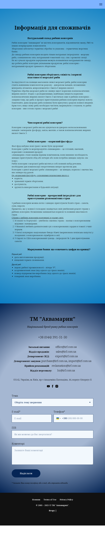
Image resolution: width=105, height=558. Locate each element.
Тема (15, 395)
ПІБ (14, 427)
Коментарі (18, 443)
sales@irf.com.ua (66, 351)
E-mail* (16, 411)
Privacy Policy (66, 499)
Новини (36, 499)
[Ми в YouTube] (48, 386)
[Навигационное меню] (100, 4)
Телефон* (59, 411)
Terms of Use (50, 499)
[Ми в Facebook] (52, 386)
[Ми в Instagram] (56, 386)
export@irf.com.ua (66, 356)
